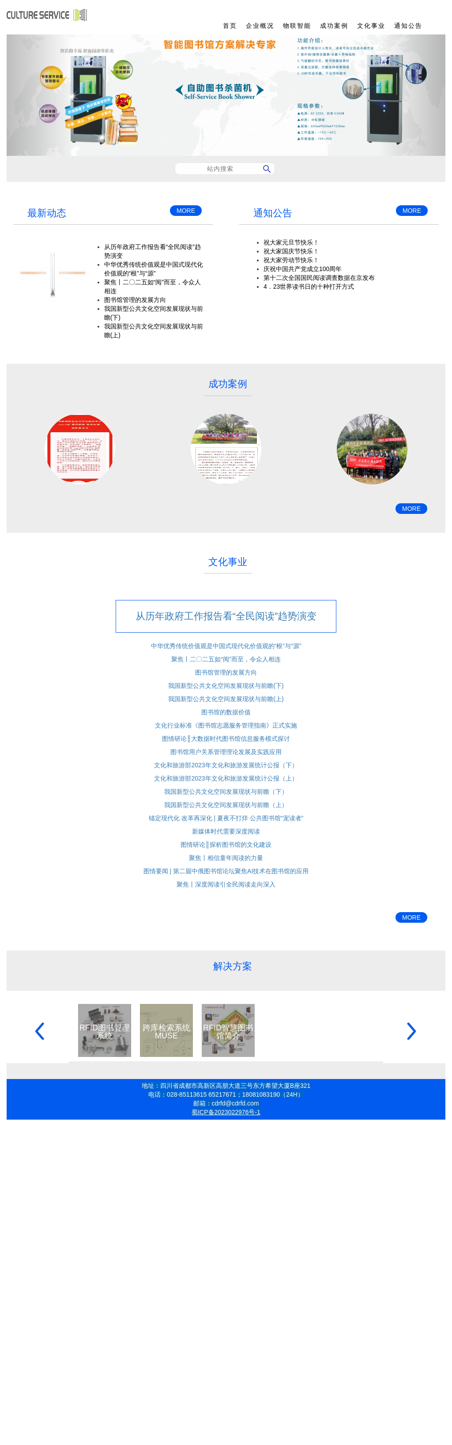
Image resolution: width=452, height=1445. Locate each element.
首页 (230, 25)
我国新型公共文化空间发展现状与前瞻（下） (226, 791)
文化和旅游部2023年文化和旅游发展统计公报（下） (226, 765)
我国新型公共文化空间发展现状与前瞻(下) (225, 685)
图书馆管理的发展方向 (135, 299)
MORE (186, 210)
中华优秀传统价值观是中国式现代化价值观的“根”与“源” (226, 645)
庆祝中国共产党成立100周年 (303, 268)
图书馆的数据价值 (226, 712)
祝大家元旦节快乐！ (291, 242)
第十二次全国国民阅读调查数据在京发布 (319, 277)
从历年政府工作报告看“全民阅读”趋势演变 (226, 616)
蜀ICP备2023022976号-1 (226, 1112)
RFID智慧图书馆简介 (228, 1031)
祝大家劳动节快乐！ (291, 260)
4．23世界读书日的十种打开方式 (309, 286)
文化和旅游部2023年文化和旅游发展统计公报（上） (226, 778)
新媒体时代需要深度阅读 (226, 831)
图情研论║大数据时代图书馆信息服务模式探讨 (226, 738)
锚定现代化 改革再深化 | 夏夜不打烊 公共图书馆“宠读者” (226, 818)
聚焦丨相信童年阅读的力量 (226, 857)
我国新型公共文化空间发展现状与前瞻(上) (225, 698)
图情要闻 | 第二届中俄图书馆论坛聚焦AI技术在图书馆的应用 (226, 871)
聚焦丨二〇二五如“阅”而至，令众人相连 (225, 659)
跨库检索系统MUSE (166, 1031)
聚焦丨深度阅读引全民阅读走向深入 (226, 884)
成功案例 (334, 25)
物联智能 (297, 25)
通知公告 (408, 25)
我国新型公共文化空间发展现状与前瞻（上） (226, 804)
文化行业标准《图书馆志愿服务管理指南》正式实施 (226, 725)
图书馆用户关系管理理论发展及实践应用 (226, 751)
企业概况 (260, 25)
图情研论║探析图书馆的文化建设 (226, 844)
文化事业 (371, 25)
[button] (39, 95)
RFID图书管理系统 (104, 1031)
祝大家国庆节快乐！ (291, 251)
